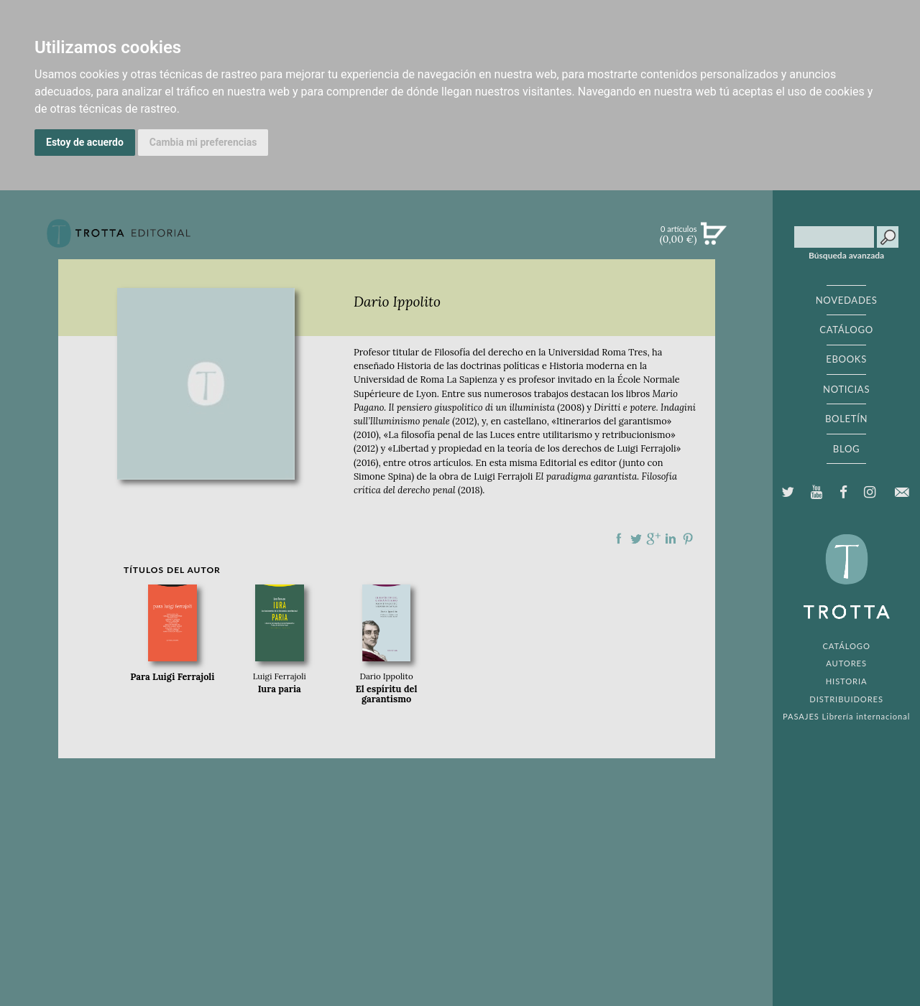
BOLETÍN (846, 418)
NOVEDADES (847, 300)
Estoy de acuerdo (85, 142)
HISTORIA (847, 681)
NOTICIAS (846, 389)
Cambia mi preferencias (203, 142)
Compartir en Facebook (618, 538)
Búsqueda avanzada (846, 255)
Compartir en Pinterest (687, 538)
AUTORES (846, 663)
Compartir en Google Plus (653, 538)
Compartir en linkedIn (670, 538)
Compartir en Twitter (636, 538)
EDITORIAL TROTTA (847, 580)
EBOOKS (846, 359)
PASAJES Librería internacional (846, 716)
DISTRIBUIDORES (846, 699)
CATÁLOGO (846, 329)
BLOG (846, 449)
